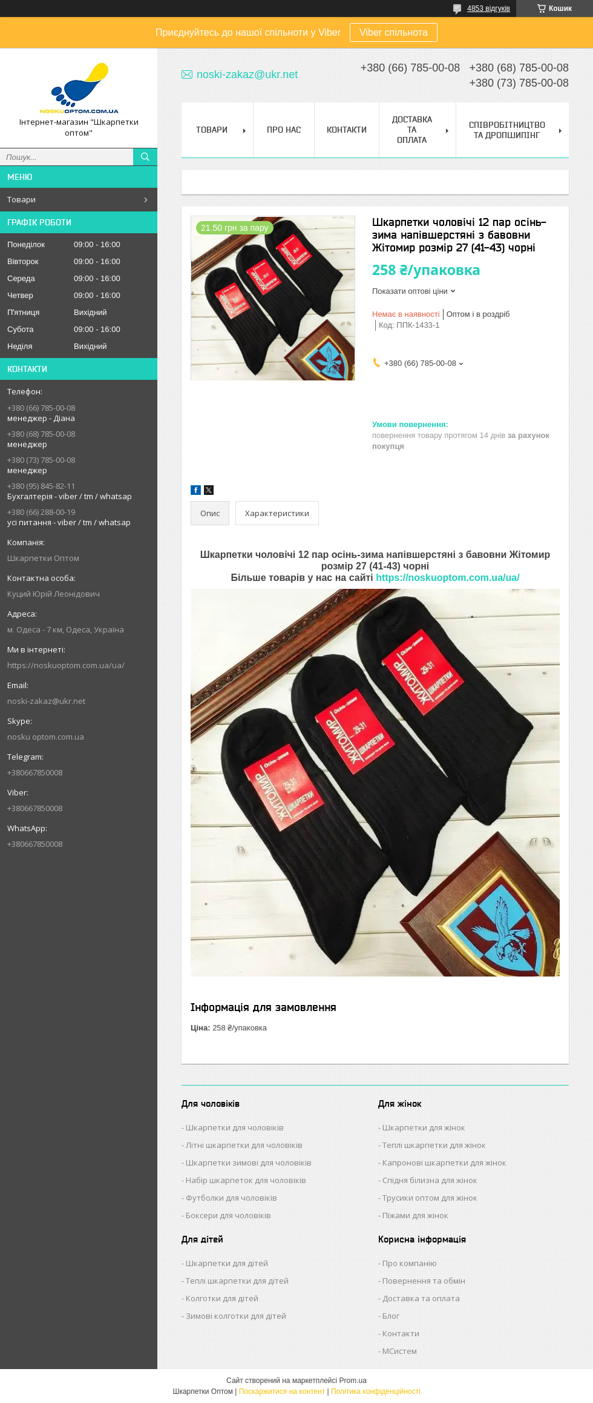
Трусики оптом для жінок (429, 1197)
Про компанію (409, 1263)
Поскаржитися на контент (282, 1391)
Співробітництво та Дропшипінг (507, 130)
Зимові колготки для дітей (236, 1315)
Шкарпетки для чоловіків (235, 1127)
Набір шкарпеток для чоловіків (246, 1180)
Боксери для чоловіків (228, 1215)
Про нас (284, 129)
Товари (21, 199)
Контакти (347, 129)
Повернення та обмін (423, 1280)
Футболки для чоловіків (231, 1197)
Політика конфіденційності (376, 1391)
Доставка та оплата (421, 1298)
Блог (390, 1315)
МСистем (399, 1350)
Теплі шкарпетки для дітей (237, 1280)
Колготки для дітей (222, 1298)
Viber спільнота (393, 32)
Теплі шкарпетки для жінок (434, 1144)
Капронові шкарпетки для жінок (444, 1162)
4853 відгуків (488, 8)
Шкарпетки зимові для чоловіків (249, 1162)
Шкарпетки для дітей (227, 1263)
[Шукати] (145, 157)
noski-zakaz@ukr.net (46, 700)
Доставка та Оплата (412, 129)
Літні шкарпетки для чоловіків (244, 1144)
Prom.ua (353, 1380)
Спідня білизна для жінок (429, 1180)
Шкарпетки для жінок (423, 1127)
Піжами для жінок (415, 1215)
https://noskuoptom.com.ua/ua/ (66, 665)
